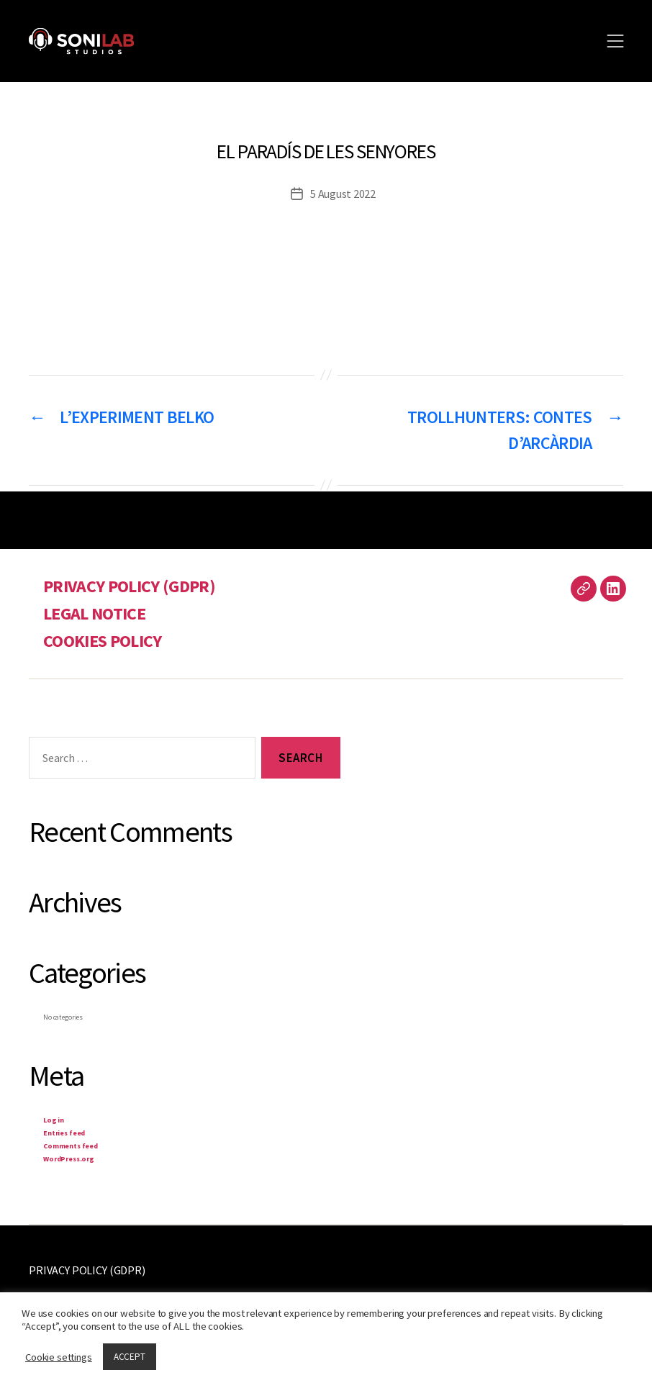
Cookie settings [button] (58, 1357)
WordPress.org (68, 1159)
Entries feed (64, 1133)
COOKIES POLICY (102, 641)
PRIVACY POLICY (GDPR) (129, 586)
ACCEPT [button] (129, 1357)
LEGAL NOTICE (94, 613)
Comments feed (70, 1146)
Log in (53, 1120)
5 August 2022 (343, 193)
